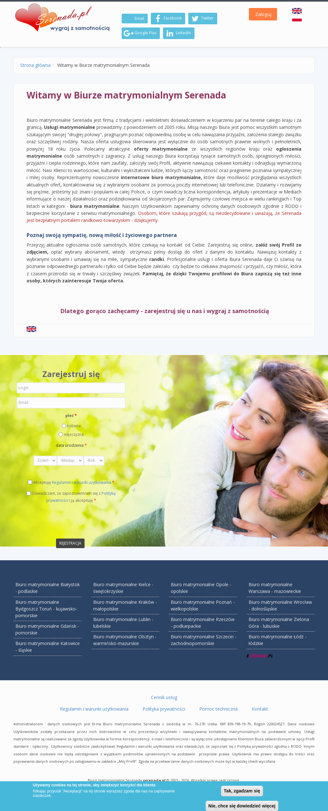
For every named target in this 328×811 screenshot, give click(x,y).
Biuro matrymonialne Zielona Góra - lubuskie (279, 622)
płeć (71, 415)
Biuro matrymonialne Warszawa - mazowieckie (275, 587)
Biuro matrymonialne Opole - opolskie (201, 587)
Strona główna (35, 65)
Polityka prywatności (164, 709)
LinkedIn (178, 33)
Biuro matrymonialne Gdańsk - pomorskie (47, 629)
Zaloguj (263, 14)
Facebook (167, 18)
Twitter (202, 18)
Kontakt (260, 709)
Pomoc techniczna (218, 709)
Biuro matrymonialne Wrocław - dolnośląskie (280, 605)
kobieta (74, 426)
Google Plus (140, 33)
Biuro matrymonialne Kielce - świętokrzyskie (123, 587)
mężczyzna (74, 434)
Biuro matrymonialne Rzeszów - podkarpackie (202, 622)
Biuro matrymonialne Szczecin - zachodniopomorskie (203, 640)
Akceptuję (73, 482)
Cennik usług (164, 697)
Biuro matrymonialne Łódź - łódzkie (278, 640)
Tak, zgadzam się (242, 790)
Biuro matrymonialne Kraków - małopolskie (125, 605)
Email (139, 18)
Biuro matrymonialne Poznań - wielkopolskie (203, 605)
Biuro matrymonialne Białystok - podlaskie (47, 587)
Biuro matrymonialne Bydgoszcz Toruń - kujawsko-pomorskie (46, 608)
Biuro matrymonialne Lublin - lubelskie (123, 622)
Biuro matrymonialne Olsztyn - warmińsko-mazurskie (125, 640)
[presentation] (65, 520)
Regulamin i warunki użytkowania (81, 482)
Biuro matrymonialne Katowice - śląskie (47, 646)
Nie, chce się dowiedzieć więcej (242, 805)
